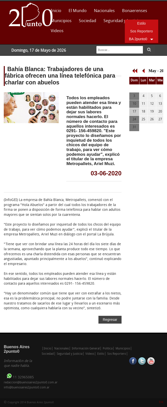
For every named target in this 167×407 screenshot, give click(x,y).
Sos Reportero (141, 31)
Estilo (141, 23)
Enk (161, 402)
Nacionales (104, 11)
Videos (57, 31)
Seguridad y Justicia (69, 353)
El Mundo (78, 11)
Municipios (61, 21)
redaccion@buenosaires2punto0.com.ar (31, 382)
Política (108, 348)
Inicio (56, 11)
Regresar (110, 320)
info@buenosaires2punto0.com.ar (26, 387)
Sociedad (87, 21)
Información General (86, 348)
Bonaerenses (133, 12)
